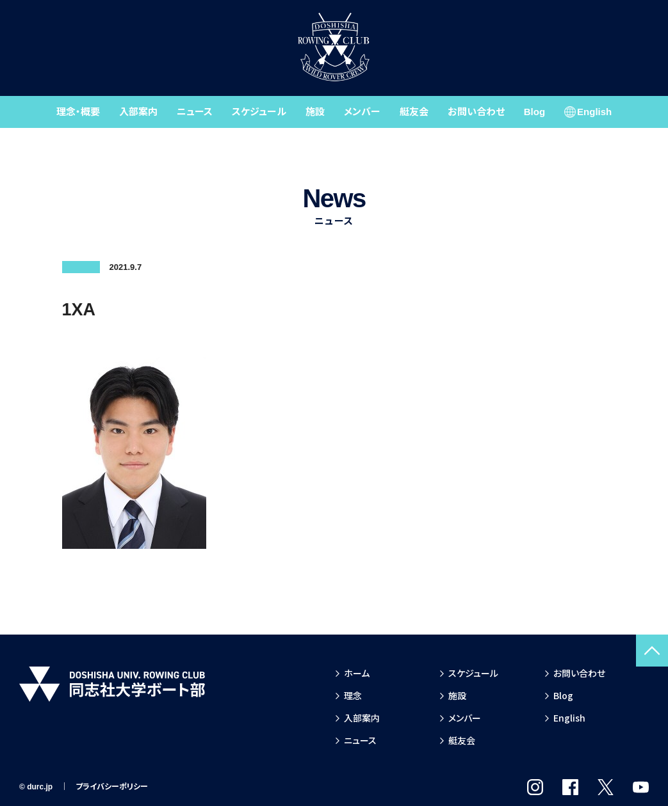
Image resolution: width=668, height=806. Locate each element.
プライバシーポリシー (112, 786)
